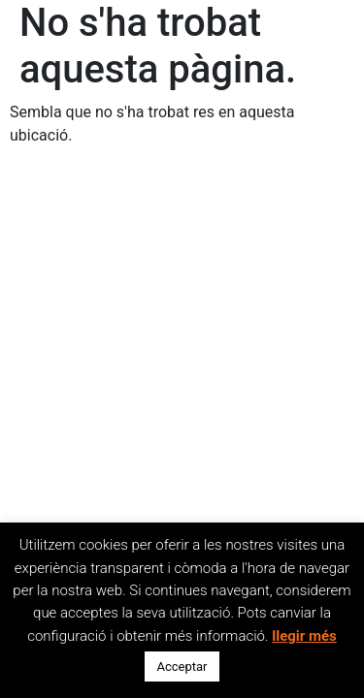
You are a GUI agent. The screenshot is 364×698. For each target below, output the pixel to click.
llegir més (304, 636)
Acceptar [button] (181, 666)
